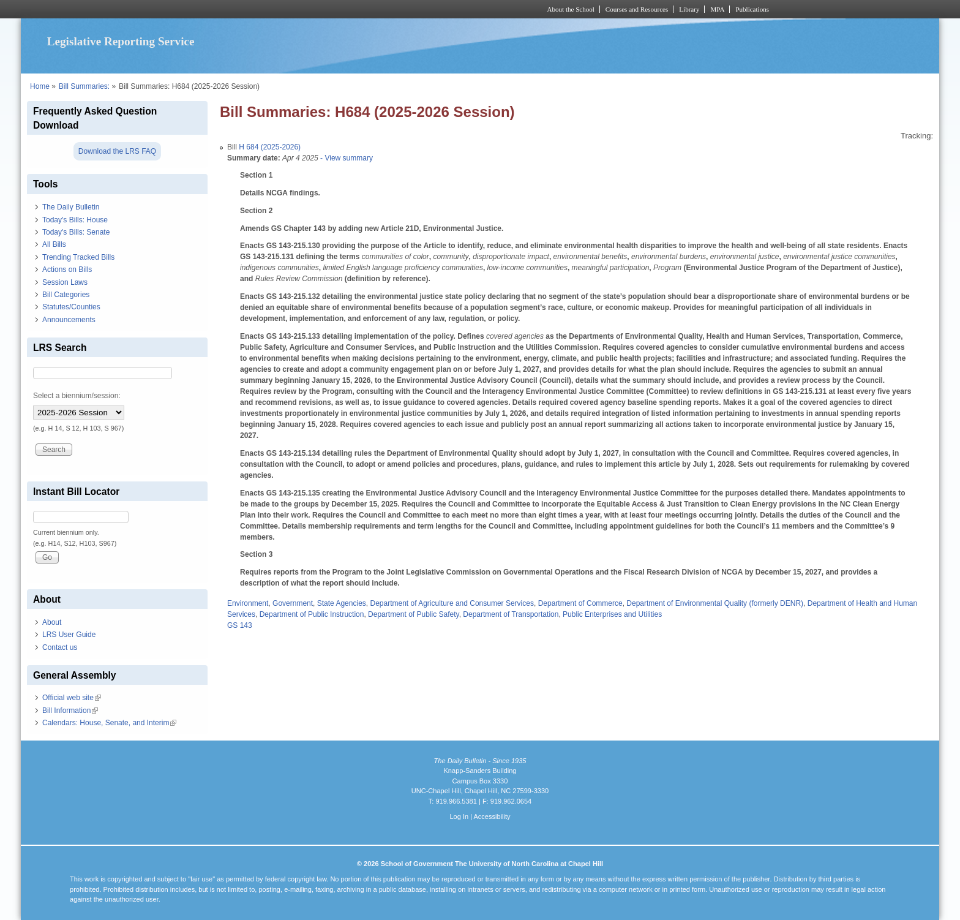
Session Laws (65, 282)
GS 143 (239, 625)
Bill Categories (65, 294)
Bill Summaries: (84, 86)
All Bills (54, 244)
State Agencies (341, 603)
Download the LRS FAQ (117, 151)
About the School (570, 9)
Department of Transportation (510, 614)
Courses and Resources (637, 9)
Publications (752, 9)
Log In (458, 816)
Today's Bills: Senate (76, 232)
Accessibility (491, 816)
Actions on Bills (67, 269)
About (51, 622)
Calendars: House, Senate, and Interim (109, 722)
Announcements (69, 319)
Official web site (71, 697)
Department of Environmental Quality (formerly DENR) (714, 603)
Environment (247, 603)
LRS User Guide (69, 634)
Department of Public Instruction (312, 614)
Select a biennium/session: (77, 395)
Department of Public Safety (413, 614)
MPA (717, 9)
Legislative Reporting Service (121, 41)
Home (40, 86)
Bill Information (70, 710)
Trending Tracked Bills (78, 257)
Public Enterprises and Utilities (612, 614)
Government (292, 603)
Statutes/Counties (71, 307)
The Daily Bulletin (70, 207)
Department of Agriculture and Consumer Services (451, 603)
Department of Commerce (580, 603)
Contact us (59, 647)
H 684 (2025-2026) (270, 147)
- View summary (345, 158)
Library (689, 9)
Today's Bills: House (75, 220)
